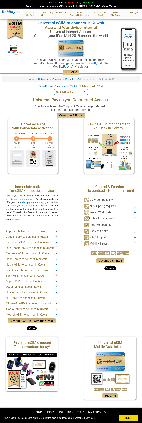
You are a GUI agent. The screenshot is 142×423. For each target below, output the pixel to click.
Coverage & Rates (71, 115)
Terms (60, 412)
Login (134, 12)
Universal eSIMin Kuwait (99, 13)
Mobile (90, 79)
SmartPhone (46, 86)
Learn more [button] (90, 418)
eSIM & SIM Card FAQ (97, 412)
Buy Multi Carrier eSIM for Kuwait (32, 320)
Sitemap (69, 412)
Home (31, 79)
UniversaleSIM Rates (116, 13)
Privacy (50, 412)
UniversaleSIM (42, 13)
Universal (43, 79)
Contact (80, 412)
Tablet (74, 86)
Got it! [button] (128, 418)
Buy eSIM (71, 72)
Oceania (56, 79)
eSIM (80, 79)
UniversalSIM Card (30, 13)
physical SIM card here (26, 205)
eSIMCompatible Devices (79, 13)
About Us (40, 412)
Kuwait (69, 79)
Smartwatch (62, 86)
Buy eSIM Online (58, 12)
